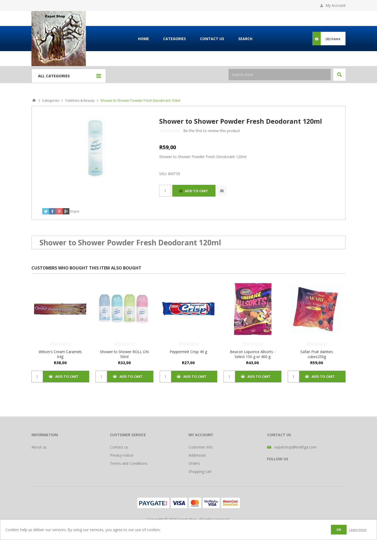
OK (338, 529)
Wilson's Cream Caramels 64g (60, 354)
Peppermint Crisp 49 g (188, 351)
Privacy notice (122, 455)
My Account (335, 5)
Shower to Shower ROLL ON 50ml (124, 354)
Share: (74, 211)
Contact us (119, 447)
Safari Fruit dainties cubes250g (317, 354)
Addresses (197, 455)
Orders (194, 463)
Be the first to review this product (211, 130)
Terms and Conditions (128, 463)
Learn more (358, 529)
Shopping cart (200, 471)
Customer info (200, 447)
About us (39, 447)
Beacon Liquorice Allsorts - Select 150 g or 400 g (252, 354)
